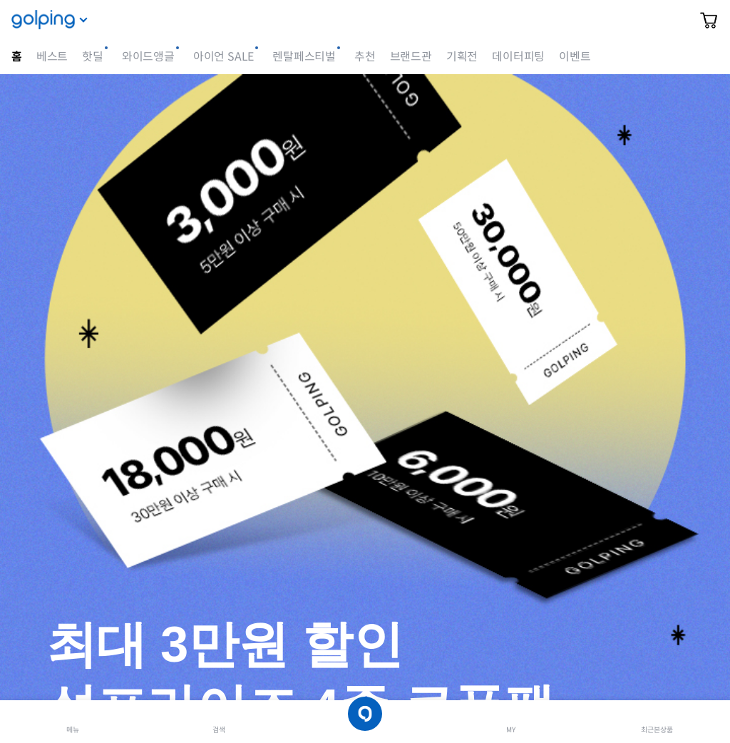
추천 (365, 56)
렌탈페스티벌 (304, 56)
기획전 (462, 56)
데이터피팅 (518, 56)
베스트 (52, 56)
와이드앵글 (148, 56)
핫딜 (92, 56)
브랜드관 (411, 56)
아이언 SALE (223, 56)
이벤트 (574, 56)
